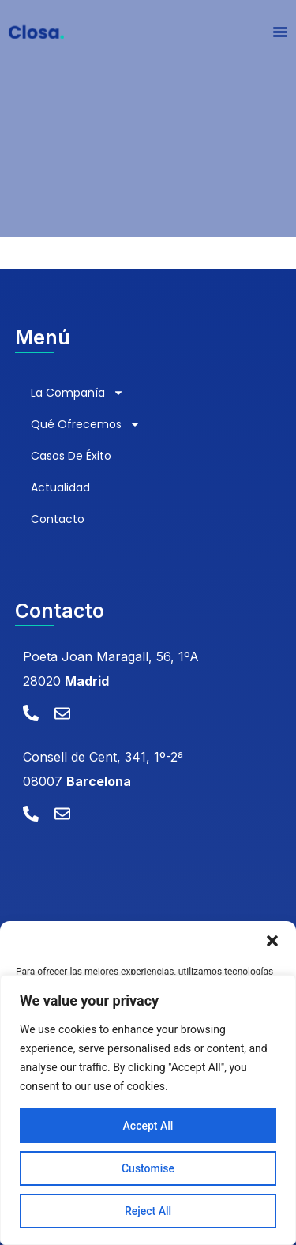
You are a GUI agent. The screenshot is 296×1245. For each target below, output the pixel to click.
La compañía (77, 392)
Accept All (148, 1125)
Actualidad (60, 487)
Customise (148, 1168)
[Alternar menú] (280, 31)
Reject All (148, 1211)
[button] (272, 941)
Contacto (57, 519)
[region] (148, 1110)
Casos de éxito (71, 456)
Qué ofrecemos (86, 424)
